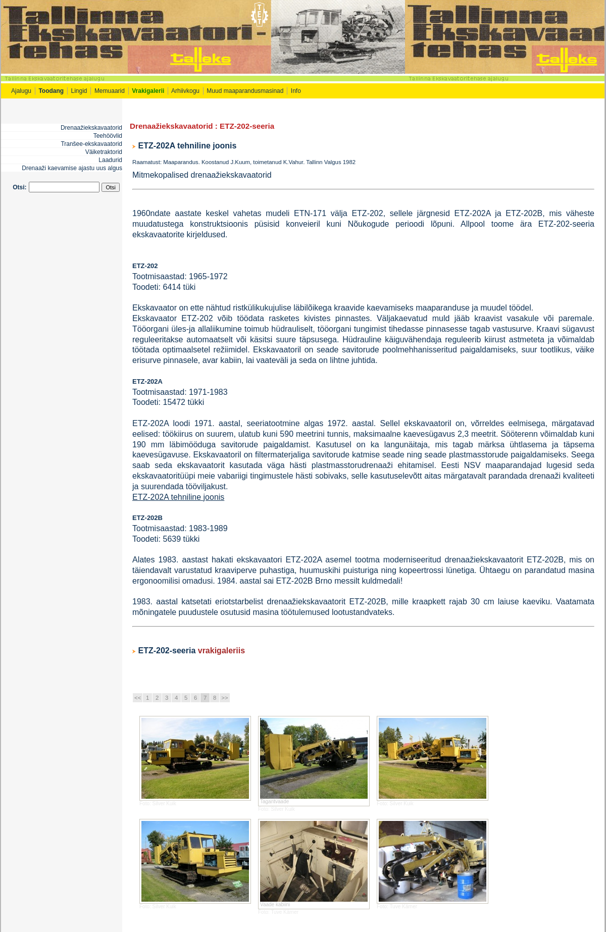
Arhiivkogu (185, 90)
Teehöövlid (107, 135)
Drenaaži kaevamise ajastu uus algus (72, 168)
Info (296, 90)
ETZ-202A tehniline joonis (187, 145)
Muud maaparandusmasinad (245, 90)
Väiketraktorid (103, 152)
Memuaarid (109, 90)
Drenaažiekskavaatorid (91, 127)
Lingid (79, 90)
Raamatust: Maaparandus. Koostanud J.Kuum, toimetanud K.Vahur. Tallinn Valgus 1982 (244, 162)
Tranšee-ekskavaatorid (91, 143)
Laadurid (110, 160)
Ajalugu (21, 90)
